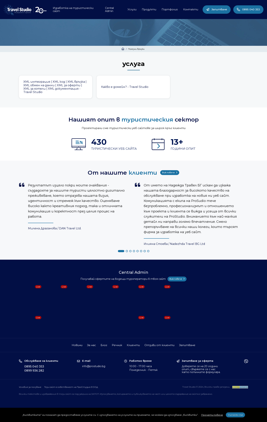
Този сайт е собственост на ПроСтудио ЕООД (71, 387)
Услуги (132, 9)
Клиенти (133, 345)
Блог (104, 345)
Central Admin (109, 9)
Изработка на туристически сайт (73, 9)
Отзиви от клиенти (159, 345)
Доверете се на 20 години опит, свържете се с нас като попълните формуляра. (201, 369)
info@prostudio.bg (93, 366)
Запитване (216, 9)
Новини (77, 345)
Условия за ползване (30, 387)
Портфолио (170, 9)
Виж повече (169, 172)
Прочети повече (212, 414)
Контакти (190, 9)
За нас (91, 345)
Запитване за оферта (197, 360)
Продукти (149, 9)
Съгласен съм (235, 414)
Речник (117, 345)
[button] (121, 251)
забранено (206, 394)
